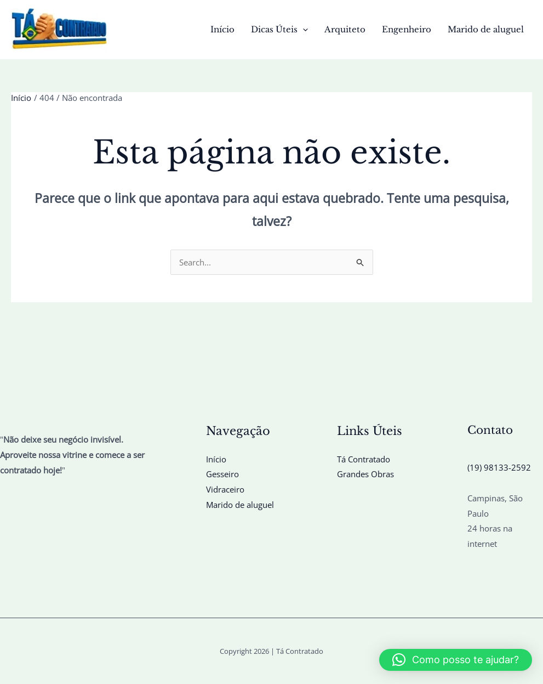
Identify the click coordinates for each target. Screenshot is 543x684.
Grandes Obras (365, 473)
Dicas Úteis (279, 29)
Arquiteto (344, 29)
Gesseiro (222, 473)
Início (222, 29)
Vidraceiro (225, 489)
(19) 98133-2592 (499, 467)
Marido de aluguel (486, 29)
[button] (303, 29)
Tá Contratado (363, 459)
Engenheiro (406, 29)
